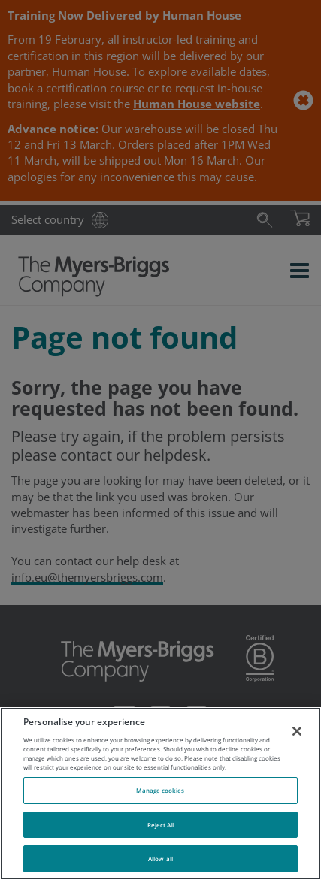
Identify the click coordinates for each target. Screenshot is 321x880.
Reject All (160, 825)
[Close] (296, 731)
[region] (160, 793)
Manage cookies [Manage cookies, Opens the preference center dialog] (160, 790)
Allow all (160, 858)
